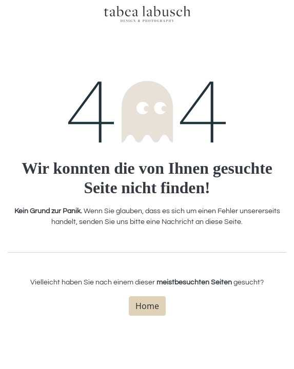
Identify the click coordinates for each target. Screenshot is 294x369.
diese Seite (223, 221)
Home (147, 306)
